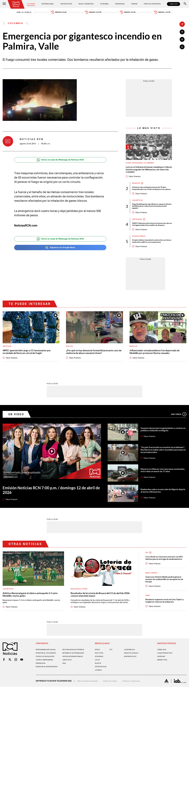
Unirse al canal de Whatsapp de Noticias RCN (60, 162)
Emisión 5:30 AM (52, 13)
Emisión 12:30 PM (93, 13)
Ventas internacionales (74, 684)
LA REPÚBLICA (130, 675)
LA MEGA (99, 695)
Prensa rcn (41, 691)
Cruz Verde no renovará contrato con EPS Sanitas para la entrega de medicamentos (164, 577)
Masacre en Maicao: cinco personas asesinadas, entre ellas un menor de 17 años (161, 487)
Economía (104, 4)
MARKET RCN (163, 685)
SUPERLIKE (161, 682)
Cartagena (137, 228)
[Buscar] (185, 4)
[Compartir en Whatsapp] (182, 48)
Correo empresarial (46, 687)
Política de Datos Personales (88, 707)
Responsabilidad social (47, 675)
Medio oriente (152, 593)
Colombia (32, 4)
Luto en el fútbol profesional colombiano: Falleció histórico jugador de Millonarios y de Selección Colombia (148, 173)
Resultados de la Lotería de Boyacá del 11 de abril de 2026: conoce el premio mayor (100, 612)
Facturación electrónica (74, 675)
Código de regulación (46, 684)
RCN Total (100, 678)
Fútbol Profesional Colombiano (142, 165)
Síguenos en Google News (60, 251)
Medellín (134, 362)
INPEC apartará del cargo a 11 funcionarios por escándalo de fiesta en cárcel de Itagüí (31, 368)
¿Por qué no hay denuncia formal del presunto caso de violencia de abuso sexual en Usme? (93, 368)
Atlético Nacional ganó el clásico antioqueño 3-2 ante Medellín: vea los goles (31, 612)
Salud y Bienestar (86, 4)
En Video (18, 431)
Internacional (49, 4)
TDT (111, 675)
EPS (147, 569)
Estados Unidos (140, 248)
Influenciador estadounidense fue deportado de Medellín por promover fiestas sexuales (156, 368)
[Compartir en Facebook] (182, 32)
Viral (148, 616)
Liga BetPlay (138, 207)
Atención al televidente (47, 678)
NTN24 (98, 675)
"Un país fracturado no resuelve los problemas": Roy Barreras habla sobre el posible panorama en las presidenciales (162, 466)
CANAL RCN (172, 4)
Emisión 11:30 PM (175, 13)
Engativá (136, 187)
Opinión (131, 4)
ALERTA (98, 688)
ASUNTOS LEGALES (132, 678)
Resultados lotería (80, 606)
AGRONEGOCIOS (131, 682)
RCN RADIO (99, 682)
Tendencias (118, 4)
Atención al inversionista (42, 695)
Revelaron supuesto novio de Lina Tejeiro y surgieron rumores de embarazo (162, 624)
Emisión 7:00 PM (134, 13)
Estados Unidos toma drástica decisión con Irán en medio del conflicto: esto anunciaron (151, 254)
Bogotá (70, 362)
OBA (64, 691)
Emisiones (11, 13)
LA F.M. (98, 685)
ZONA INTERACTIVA (165, 678)
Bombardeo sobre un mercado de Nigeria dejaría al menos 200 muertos (162, 507)
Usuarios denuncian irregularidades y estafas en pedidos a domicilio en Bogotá (162, 446)
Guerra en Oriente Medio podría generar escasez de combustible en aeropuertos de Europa (163, 600)
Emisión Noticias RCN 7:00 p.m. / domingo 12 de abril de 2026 (51, 507)
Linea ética (67, 687)
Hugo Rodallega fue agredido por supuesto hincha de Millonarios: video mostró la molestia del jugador (151, 214)
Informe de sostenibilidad (69, 679)
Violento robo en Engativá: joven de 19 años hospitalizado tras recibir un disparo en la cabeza (151, 194)
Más (177, 431)
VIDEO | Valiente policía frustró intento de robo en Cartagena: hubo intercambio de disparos (151, 234)
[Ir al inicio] (17, 4)
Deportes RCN (66, 4)
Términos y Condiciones (136, 707)
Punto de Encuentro (149, 4)
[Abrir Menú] (4, 4)
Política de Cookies (113, 707)
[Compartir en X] (182, 40)
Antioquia (8, 362)
